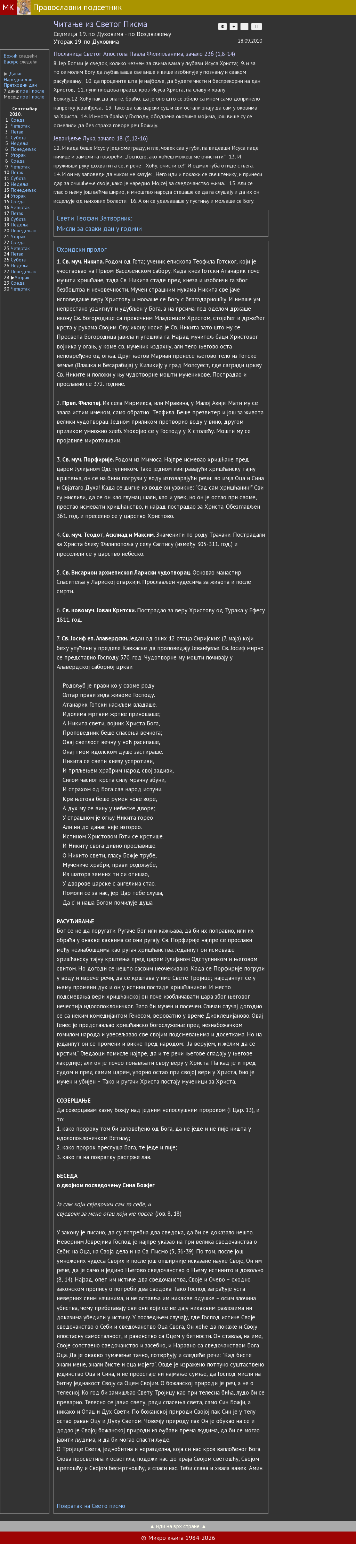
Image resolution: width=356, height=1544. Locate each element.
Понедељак (23, 149)
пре (24, 91)
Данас (13, 73)
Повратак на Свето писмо (91, 1506)
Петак (17, 132)
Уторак (18, 155)
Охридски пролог (82, 249)
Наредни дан (18, 79)
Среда (18, 120)
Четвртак (20, 126)
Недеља (20, 143)
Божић (10, 56)
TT (256, 26)
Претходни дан (20, 85)
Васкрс (11, 62)
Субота (18, 138)
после (38, 91)
